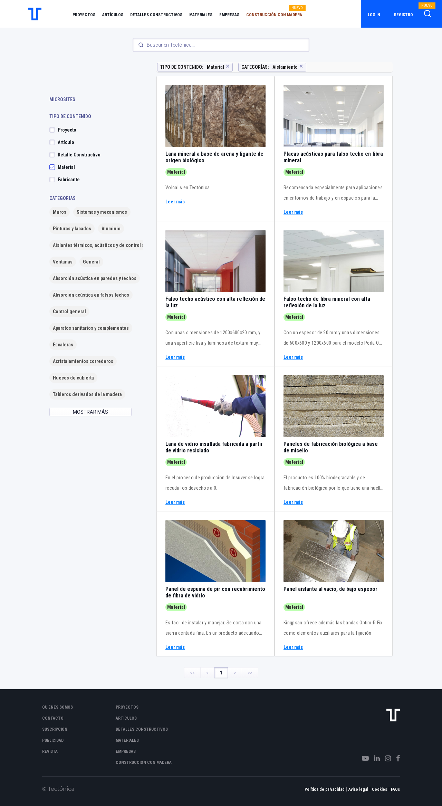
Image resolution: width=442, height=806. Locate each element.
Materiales (200, 14)
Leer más (175, 202)
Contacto (53, 718)
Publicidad (53, 740)
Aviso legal (358, 789)
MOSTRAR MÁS (90, 412)
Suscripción (54, 729)
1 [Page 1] (221, 672)
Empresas (229, 14)
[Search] (221, 45)
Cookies (379, 789)
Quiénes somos (57, 707)
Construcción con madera (274, 14)
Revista (50, 751)
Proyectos (84, 14)
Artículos (112, 14)
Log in (374, 14)
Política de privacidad (325, 789)
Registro (403, 14)
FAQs (395, 789)
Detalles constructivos (156, 14)
